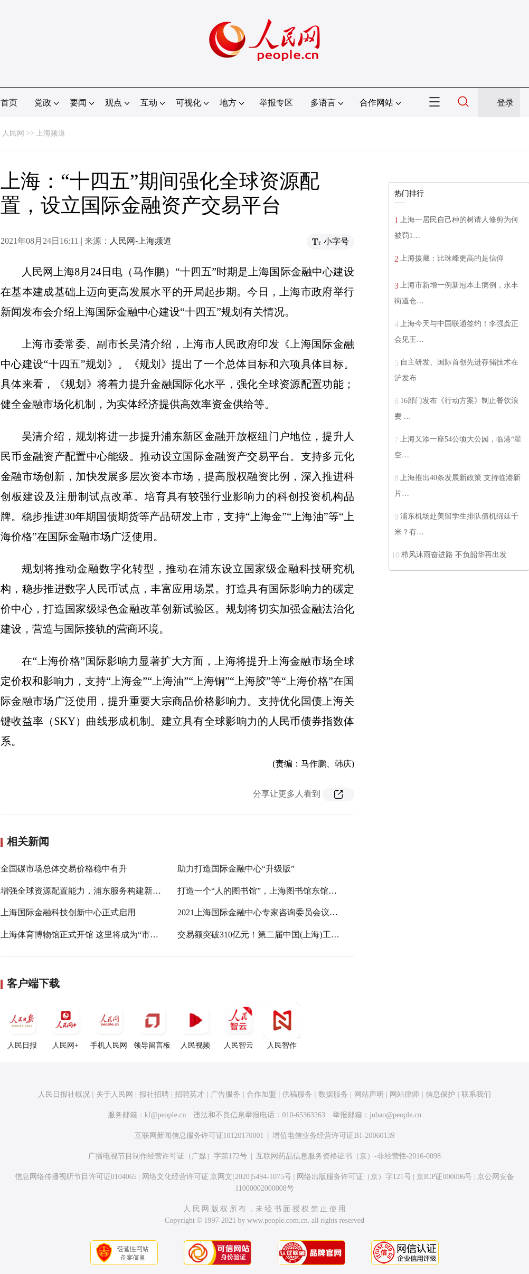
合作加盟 (261, 1094)
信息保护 (440, 1094)
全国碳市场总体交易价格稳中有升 (64, 868)
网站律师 (404, 1094)
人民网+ (65, 1025)
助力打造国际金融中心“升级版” (236, 868)
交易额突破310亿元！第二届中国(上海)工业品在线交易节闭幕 (292, 934)
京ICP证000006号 (445, 1177)
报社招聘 (154, 1094)
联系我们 (476, 1094)
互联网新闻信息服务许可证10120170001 (199, 1135)
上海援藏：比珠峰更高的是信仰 (452, 258)
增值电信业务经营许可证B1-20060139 (333, 1135)
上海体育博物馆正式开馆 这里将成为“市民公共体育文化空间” (115, 934)
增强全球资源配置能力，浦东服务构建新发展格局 (93, 890)
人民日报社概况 (64, 1094)
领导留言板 (152, 1025)
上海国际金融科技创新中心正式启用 (68, 912)
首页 (9, 102)
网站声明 (369, 1094)
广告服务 (225, 1094)
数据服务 (333, 1094)
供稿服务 (297, 1094)
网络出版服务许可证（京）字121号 (354, 1177)
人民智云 (238, 1025)
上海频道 (50, 133)
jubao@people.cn (395, 1115)
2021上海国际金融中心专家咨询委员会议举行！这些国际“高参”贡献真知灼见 (320, 912)
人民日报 (22, 1025)
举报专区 (276, 102)
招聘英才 (189, 1094)
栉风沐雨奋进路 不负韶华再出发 (454, 555)
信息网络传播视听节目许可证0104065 (76, 1177)
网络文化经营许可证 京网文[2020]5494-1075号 (217, 1177)
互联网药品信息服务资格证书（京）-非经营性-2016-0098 (348, 1156)
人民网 (13, 133)
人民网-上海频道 (141, 240)
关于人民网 (114, 1094)
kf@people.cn (165, 1115)
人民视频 (195, 1025)
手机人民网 (108, 1025)
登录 (505, 102)
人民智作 (281, 1025)
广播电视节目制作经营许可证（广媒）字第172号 (167, 1156)
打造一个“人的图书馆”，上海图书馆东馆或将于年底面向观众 (290, 890)
